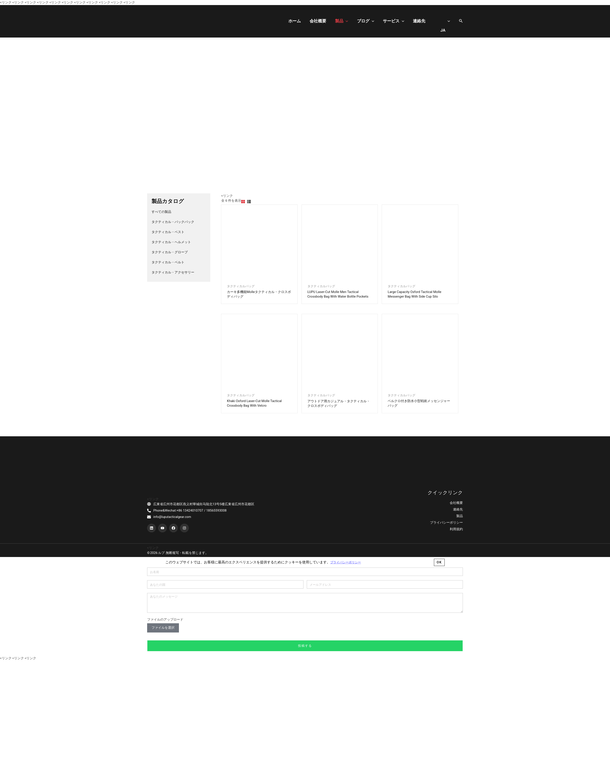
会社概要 (342, 20)
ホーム (323, 20)
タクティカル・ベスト (168, 232)
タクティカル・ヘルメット (171, 242)
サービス (404, 21)
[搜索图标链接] (461, 21)
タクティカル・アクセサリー (173, 272)
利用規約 (456, 721)
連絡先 (425, 20)
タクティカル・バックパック (173, 222)
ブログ (380, 21)
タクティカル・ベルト (168, 262)
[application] (365, 21)
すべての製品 (161, 212)
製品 (361, 21)
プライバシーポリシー (446, 715)
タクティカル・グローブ (170, 252)
